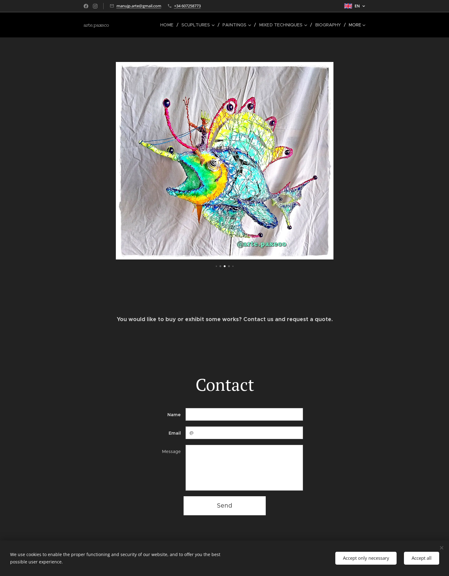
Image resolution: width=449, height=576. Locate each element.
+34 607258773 (187, 6)
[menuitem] (137, 25)
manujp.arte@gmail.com (138, 6)
